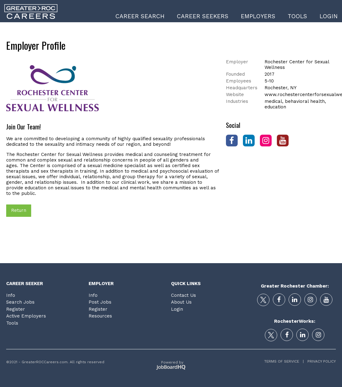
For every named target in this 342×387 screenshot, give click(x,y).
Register (15, 309)
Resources (100, 316)
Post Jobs (100, 302)
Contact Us (183, 295)
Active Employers (26, 316)
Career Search (140, 16)
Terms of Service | (284, 361)
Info (10, 295)
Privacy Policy (320, 361)
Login (328, 16)
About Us (181, 302)
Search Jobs (20, 302)
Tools (297, 16)
